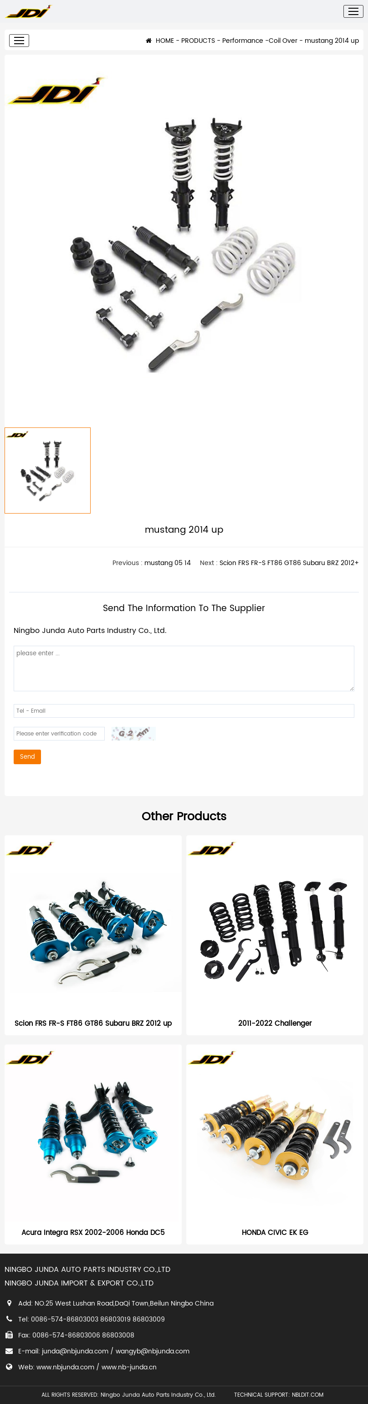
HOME (160, 47)
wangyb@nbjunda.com (152, 1351)
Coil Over (283, 47)
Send (27, 764)
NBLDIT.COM (309, 1395)
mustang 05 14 (167, 570)
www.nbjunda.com (65, 1367)
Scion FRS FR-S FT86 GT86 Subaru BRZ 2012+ (289, 570)
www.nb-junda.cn (129, 1367)
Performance (242, 47)
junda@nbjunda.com (75, 1351)
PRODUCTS (198, 47)
